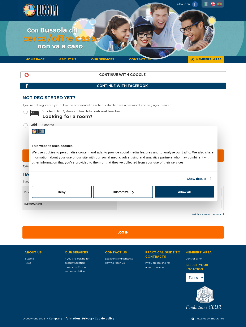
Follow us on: (187, 4)
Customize (123, 192)
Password (33, 204)
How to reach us (115, 262)
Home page (35, 59)
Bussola (29, 258)
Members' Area (209, 59)
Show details (196, 178)
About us (67, 59)
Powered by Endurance (207, 318)
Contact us (140, 59)
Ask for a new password (208, 214)
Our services (102, 59)
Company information (64, 318)
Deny (62, 192)
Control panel (194, 258)
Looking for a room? (127, 114)
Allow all (184, 192)
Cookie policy (104, 318)
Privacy (87, 318)
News (28, 262)
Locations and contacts (119, 258)
